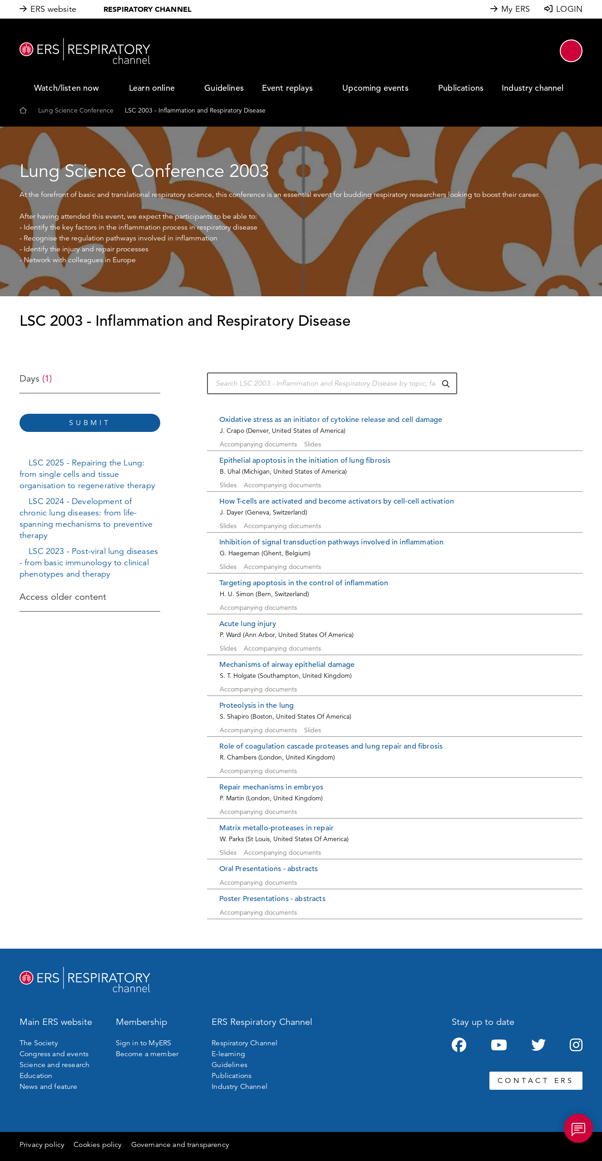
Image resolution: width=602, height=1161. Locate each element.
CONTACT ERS (536, 1080)
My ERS (515, 9)
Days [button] (36, 378)
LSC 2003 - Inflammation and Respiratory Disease (195, 110)
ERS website (53, 9)
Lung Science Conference (75, 110)
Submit (90, 422)
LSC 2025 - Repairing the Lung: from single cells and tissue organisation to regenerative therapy (87, 474)
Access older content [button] (63, 597)
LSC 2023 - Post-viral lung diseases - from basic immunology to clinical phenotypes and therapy (89, 562)
